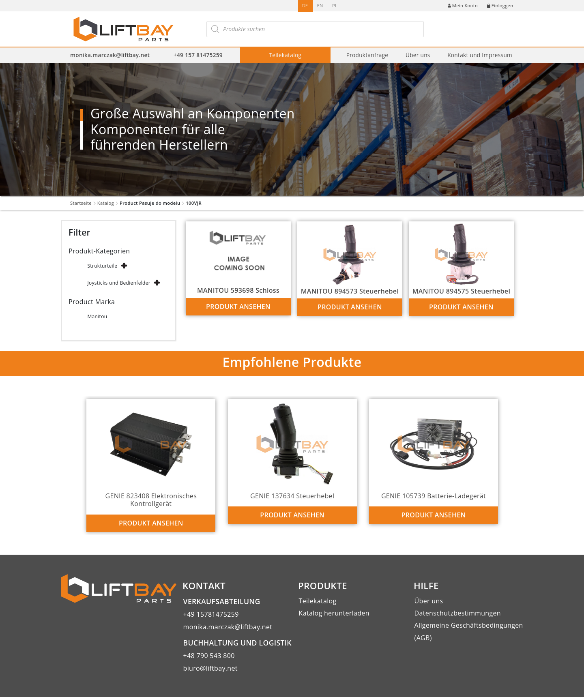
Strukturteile (102, 265)
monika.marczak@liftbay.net (110, 55)
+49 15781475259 (211, 614)
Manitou (97, 316)
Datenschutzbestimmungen (457, 613)
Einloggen (500, 5)
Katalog (105, 203)
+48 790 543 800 (209, 655)
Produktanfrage (367, 55)
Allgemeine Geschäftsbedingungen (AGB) (468, 631)
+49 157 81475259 (198, 55)
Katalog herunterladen (334, 613)
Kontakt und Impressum (479, 55)
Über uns (418, 55)
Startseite (81, 203)
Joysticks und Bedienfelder (118, 282)
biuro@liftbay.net (210, 668)
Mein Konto (463, 5)
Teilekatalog (285, 55)
